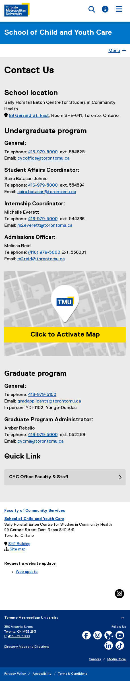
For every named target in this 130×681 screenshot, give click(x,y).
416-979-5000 (42, 152)
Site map (18, 549)
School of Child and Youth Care (58, 32)
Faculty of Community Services (34, 511)
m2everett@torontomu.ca (44, 225)
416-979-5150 (42, 395)
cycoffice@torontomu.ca (43, 158)
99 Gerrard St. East (29, 116)
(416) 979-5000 (44, 252)
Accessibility (41, 674)
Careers (95, 659)
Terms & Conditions (72, 674)
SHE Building (19, 544)
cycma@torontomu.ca (40, 441)
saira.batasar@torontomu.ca (46, 192)
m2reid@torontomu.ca (41, 259)
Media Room (116, 659)
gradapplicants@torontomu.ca (49, 401)
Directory (11, 647)
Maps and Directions (34, 647)
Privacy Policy (15, 674)
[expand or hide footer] (122, 618)
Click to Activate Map (65, 334)
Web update (27, 572)
